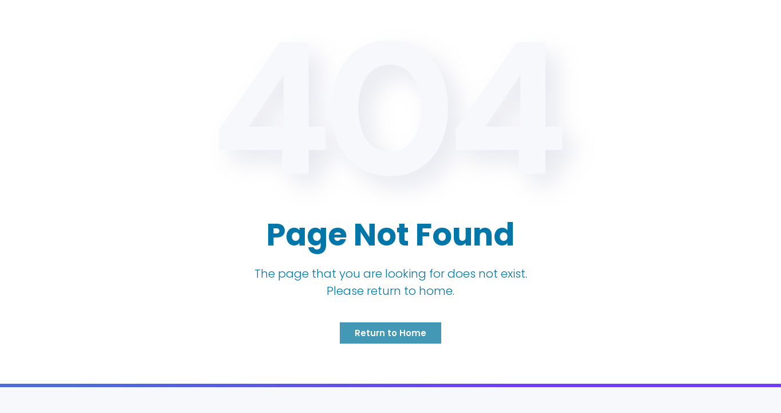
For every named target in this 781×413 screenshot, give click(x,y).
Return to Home (390, 333)
